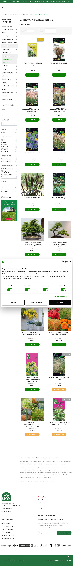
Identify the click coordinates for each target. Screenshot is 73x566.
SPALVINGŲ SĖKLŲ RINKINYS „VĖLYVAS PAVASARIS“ (59, 333)
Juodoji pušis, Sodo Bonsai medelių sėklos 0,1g (59, 245)
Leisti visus (59, 302)
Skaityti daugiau (25, 24)
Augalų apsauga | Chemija (7, 74)
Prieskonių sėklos (7, 39)
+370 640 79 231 (6, 508)
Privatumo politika (7, 529)
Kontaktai (41, 512)
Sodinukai (5, 66)
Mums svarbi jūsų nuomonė (46, 515)
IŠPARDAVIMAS (7, 99)
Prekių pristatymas (7, 526)
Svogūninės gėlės (7, 29)
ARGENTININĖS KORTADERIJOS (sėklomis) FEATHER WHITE (59, 110)
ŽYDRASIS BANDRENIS (32, 153)
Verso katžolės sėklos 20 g (32, 64)
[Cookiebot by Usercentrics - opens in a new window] (62, 261)
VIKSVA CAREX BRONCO (59, 63)
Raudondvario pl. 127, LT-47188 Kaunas (14, 506)
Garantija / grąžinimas (8, 535)
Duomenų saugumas (7, 538)
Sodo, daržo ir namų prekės (8, 87)
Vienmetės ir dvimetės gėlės (7, 51)
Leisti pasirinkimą (37, 302)
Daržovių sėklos (7, 36)
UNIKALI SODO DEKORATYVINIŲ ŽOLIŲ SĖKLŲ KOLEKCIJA (32, 424)
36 (31, 31)
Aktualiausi (51, 31)
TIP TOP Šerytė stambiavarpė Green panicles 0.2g (32, 379)
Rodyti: (24, 31)
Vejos (4, 69)
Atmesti (13, 302)
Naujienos (5, 96)
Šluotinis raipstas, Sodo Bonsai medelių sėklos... (32, 333)
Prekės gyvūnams (7, 92)
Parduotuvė (41, 503)
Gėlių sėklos (6, 46)
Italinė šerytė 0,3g (59, 198)
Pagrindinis (41, 500)
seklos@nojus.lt (6, 511)
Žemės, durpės (6, 79)
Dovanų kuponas (43, 497)
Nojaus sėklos (59, 69)
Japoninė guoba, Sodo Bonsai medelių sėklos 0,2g (32, 245)
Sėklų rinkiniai (6, 32)
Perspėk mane (59, 389)
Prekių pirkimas (6, 532)
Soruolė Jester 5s (32, 198)
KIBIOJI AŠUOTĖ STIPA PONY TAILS (59, 378)
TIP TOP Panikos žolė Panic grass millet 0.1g (59, 423)
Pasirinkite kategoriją (6, 21)
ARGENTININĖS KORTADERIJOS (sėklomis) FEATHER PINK (32, 110)
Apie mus (41, 506)
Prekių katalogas (6, 26)
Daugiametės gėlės (8, 56)
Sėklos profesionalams (9, 42)
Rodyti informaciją (61, 296)
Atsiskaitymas (5, 523)
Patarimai (41, 509)
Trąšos (4, 82)
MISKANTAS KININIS (59, 153)
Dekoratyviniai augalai (7, 61)
